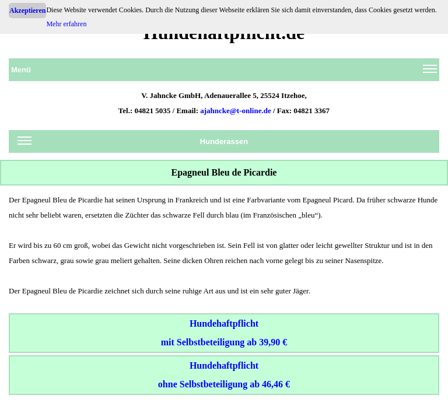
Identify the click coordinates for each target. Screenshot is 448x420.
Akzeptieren (27, 10)
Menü (224, 71)
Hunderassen (133, 143)
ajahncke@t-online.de (235, 110)
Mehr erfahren (66, 24)
